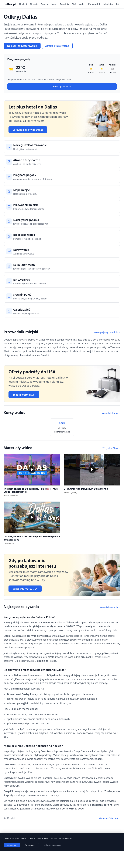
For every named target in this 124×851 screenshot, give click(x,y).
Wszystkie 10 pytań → (109, 818)
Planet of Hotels (11, 495)
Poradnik (64, 4)
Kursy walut (94, 4)
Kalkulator (108, 4)
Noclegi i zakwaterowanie (22, 45)
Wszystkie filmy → (111, 448)
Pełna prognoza (62, 86)
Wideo (82, 4)
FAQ (74, 4)
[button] (32, 469)
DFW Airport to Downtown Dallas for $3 (86, 488)
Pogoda (44, 4)
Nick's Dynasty (70, 492)
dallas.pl (10, 4)
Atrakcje (34, 4)
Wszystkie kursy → (111, 413)
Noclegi (23, 4)
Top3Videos (9, 543)
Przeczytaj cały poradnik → (107, 332)
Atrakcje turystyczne (57, 45)
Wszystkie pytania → (110, 607)
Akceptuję (11, 845)
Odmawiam (30, 845)
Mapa (54, 4)
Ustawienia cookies (52, 845)
